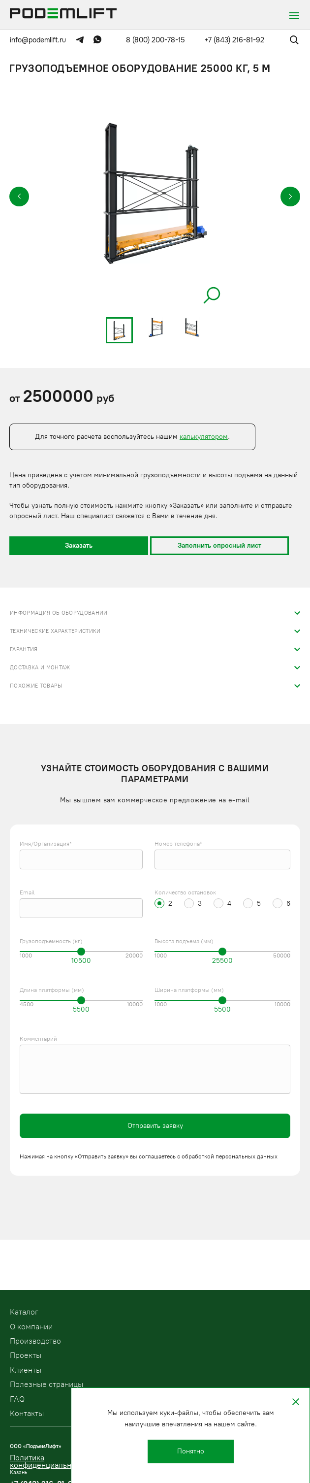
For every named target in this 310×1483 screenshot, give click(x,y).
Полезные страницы (46, 1384)
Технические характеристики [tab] (55, 631)
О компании (31, 1326)
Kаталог (24, 1312)
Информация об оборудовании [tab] (59, 613)
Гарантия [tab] (24, 649)
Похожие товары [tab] (36, 686)
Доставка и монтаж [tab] (40, 667)
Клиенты (25, 1370)
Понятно (190, 1451)
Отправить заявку (155, 1125)
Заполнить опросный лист (219, 545)
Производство (35, 1341)
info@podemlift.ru (38, 39)
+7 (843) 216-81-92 (234, 39)
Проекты (25, 1355)
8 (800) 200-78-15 (155, 39)
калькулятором (204, 436)
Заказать (79, 545)
